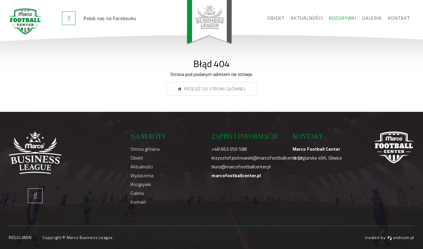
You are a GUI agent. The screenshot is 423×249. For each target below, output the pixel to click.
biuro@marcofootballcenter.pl (241, 166)
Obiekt (276, 17)
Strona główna (145, 148)
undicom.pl (400, 237)
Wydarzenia (141, 175)
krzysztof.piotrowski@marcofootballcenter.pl (257, 157)
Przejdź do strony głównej (211, 89)
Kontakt (399, 17)
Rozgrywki (342, 17)
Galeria (372, 17)
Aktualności (307, 17)
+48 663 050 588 (229, 148)
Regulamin (20, 237)
